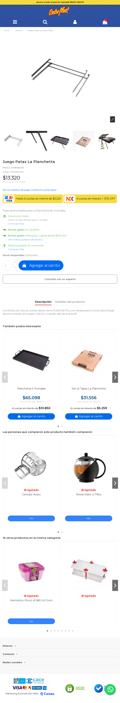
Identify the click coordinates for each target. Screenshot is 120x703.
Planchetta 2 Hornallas (31, 388)
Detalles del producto (70, 301)
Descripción (43, 301)
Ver (31, 518)
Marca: (7, 167)
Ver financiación (29, 190)
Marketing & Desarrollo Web (21, 693)
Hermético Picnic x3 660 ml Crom (31, 600)
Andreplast (17, 167)
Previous (5, 377)
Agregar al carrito (41, 265)
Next (115, 377)
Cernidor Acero (31, 494)
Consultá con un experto (60, 279)
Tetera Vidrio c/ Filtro (88, 494)
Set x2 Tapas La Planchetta (89, 388)
